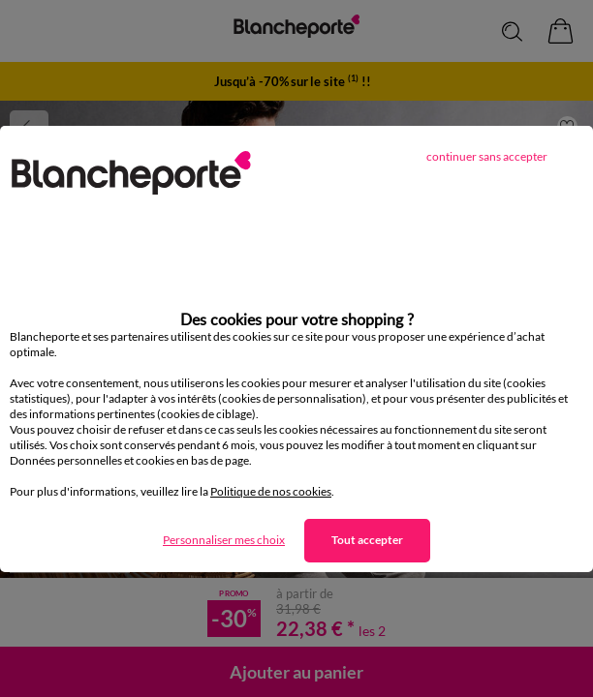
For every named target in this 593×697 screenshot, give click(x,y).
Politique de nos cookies (270, 491)
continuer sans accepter (486, 156)
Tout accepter (367, 539)
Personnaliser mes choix (224, 539)
